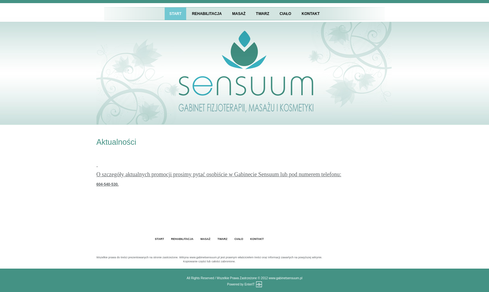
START (175, 14)
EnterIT (249, 284)
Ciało (285, 14)
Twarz (262, 14)
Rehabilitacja (207, 14)
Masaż (239, 14)
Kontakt (311, 14)
